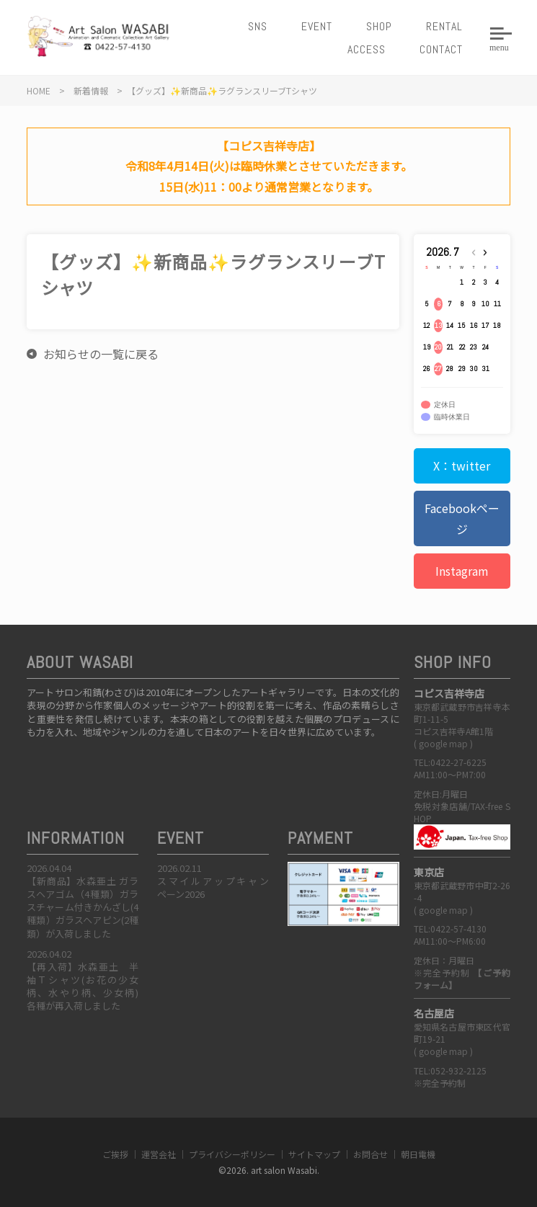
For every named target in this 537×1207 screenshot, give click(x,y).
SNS (257, 26)
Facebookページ (462, 518)
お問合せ (370, 1154)
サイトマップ (314, 1154)
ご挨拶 (115, 1154)
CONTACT (441, 49)
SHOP (379, 26)
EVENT (316, 26)
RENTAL (444, 26)
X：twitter (461, 465)
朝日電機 (418, 1154)
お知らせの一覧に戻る (101, 353)
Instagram (462, 570)
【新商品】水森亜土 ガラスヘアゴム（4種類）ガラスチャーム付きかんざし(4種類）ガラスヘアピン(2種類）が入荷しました (82, 907)
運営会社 (158, 1154)
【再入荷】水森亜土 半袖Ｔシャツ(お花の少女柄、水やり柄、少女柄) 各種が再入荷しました (87, 986)
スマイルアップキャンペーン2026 (213, 887)
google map (443, 743)
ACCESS (366, 49)
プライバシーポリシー (232, 1154)
